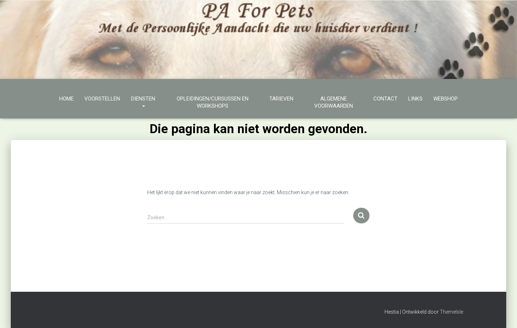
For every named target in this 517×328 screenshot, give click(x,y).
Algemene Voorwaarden (333, 102)
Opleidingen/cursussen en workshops (212, 102)
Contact (385, 98)
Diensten (143, 102)
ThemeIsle (451, 312)
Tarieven (281, 98)
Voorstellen (102, 98)
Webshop (445, 98)
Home (66, 98)
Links (415, 98)
